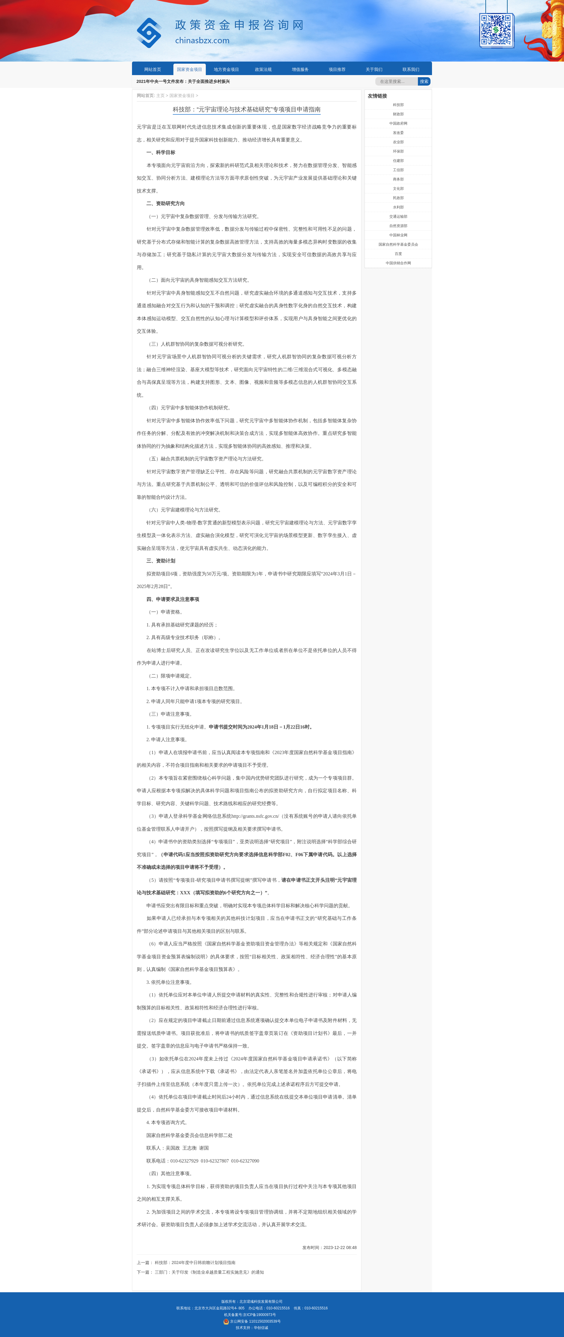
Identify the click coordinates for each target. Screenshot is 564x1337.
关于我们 (374, 69)
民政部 (398, 198)
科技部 (398, 105)
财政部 (398, 114)
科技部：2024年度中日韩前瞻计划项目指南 (195, 1262)
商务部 (398, 179)
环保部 (398, 151)
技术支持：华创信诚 (252, 1328)
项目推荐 (337, 69)
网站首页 (152, 69)
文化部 (398, 188)
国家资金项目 (189, 69)
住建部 (398, 161)
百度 (398, 254)
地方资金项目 (226, 69)
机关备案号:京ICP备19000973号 (250, 1315)
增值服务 (300, 69)
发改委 (398, 133)
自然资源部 (398, 226)
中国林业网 (398, 235)
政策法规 (263, 69)
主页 (160, 95)
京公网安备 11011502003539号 (252, 1321)
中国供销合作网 (398, 263)
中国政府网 (398, 123)
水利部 (398, 207)
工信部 (398, 170)
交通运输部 (398, 216)
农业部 (398, 142)
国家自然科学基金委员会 (398, 244)
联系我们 (411, 69)
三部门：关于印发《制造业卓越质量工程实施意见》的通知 (209, 1272)
